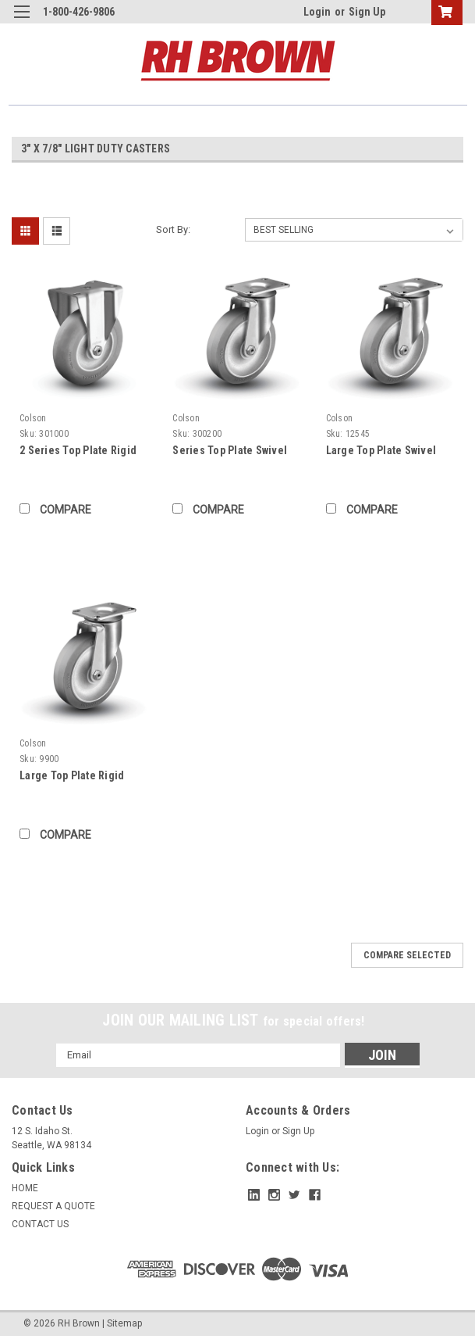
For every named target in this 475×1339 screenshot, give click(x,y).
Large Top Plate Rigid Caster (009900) (71, 776)
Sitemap (124, 1323)
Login (317, 11)
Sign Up (367, 11)
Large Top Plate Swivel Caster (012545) (381, 451)
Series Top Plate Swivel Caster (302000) (229, 451)
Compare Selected (407, 955)
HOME (25, 1188)
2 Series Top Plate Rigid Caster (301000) (77, 451)
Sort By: (173, 229)
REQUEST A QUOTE (53, 1206)
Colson (33, 418)
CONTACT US (40, 1224)
